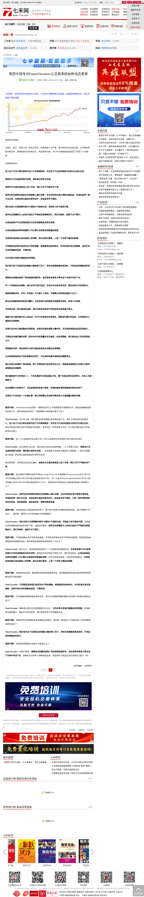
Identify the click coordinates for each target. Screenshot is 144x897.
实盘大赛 (136, 5)
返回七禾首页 (48, 715)
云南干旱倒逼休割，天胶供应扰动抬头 (115, 214)
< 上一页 (113, 34)
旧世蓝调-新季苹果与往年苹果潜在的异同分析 (119, 229)
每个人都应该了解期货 (18, 865)
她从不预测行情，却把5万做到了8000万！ (117, 161)
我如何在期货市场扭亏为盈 (110, 193)
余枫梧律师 (89, 892)
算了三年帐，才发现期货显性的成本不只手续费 (119, 171)
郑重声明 (111, 892)
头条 (16, 55)
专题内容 (102, 130)
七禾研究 (84, 9)
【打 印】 (72, 730)
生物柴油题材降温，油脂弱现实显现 (114, 211)
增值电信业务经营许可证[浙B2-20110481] (78, 889)
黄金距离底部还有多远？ (109, 197)
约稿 (28, 24)
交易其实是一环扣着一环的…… (112, 182)
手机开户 (136, 19)
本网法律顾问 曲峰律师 (75, 892)
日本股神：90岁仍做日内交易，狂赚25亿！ (117, 139)
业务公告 (119, 892)
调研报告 (84, 15)
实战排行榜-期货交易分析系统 (20, 778)
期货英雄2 (77, 865)
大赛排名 (94, 12)
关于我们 (104, 892)
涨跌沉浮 (37, 865)
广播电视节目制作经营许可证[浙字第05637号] (113, 889)
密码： (110, 2)
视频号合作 (135, 10)
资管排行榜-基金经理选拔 (17, 807)
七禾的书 (8, 835)
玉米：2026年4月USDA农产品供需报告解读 (118, 207)
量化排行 (115, 15)
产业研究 (102, 202)
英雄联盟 (56, 26)
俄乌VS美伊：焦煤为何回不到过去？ (115, 218)
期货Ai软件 (72, 26)
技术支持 (62, 892)
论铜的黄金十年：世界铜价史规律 (113, 225)
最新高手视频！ (27, 80)
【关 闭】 (90, 730)
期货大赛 (115, 9)
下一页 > (134, 34)
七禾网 (39, 80)
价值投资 (94, 15)
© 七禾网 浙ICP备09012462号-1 (25, 889)
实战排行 (106, 15)
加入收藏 (15, 3)
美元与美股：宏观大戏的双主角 (65, 769)
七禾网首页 (7, 55)
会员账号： (87, 2)
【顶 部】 (81, 730)
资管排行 (106, 12)
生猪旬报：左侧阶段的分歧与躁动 (113, 222)
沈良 (34, 24)
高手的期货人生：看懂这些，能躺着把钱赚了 (118, 175)
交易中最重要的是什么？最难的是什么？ (116, 190)
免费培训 (89, 26)
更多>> (91, 779)
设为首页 (6, 3)
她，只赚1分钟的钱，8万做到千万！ (114, 154)
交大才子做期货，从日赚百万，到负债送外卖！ (119, 150)
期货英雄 (57, 865)
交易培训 (106, 9)
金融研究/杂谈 (105, 166)
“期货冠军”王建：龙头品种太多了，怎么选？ (118, 179)
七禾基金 (115, 12)
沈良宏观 (84, 12)
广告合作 (97, 892)
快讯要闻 (94, 9)
